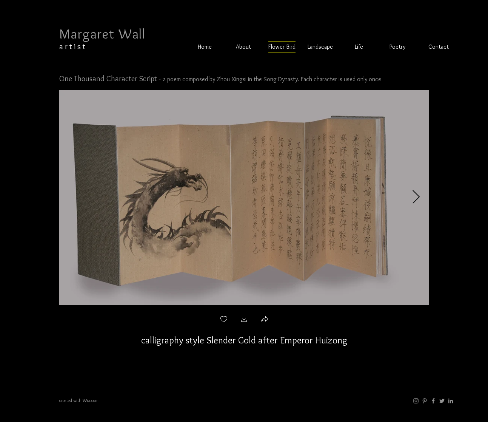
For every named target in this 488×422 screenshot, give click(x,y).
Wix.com (91, 400)
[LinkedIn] (450, 400)
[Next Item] (416, 197)
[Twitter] (442, 400)
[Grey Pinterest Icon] (424, 400)
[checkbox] (223, 319)
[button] (320, 47)
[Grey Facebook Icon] (433, 400)
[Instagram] (416, 400)
